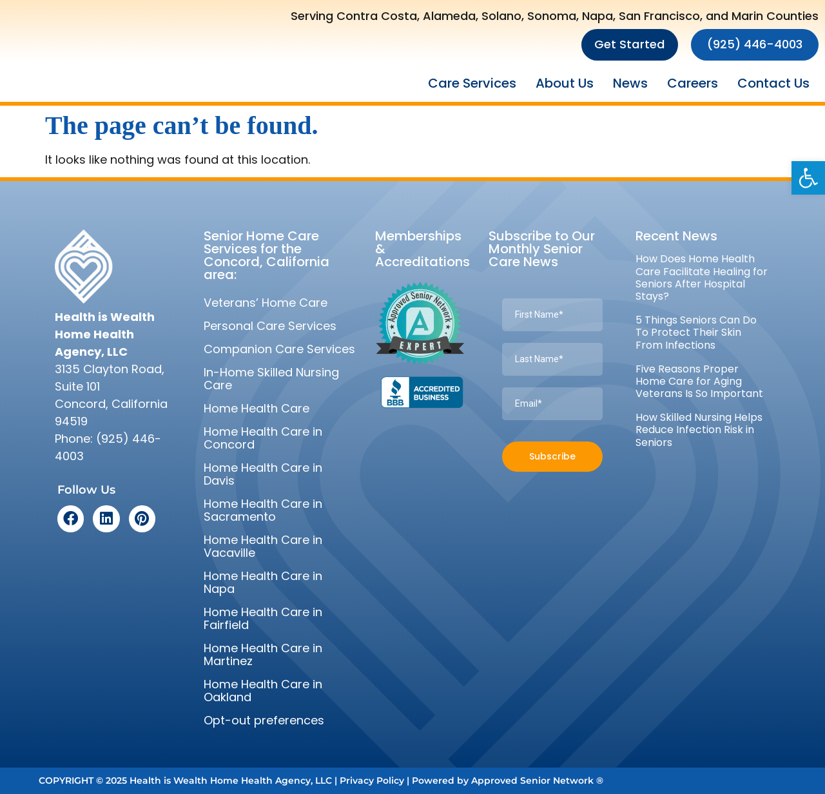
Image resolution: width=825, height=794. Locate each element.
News (630, 83)
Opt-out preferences (264, 720)
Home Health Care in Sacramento (263, 510)
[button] (808, 178)
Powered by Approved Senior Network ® (507, 780)
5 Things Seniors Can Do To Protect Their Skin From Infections (696, 332)
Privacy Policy (372, 780)
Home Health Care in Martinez (263, 654)
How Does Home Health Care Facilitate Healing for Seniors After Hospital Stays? (702, 277)
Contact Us (773, 83)
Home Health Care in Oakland (263, 690)
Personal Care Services (270, 326)
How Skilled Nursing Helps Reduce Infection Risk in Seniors (699, 429)
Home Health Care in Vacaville (263, 546)
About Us (565, 83)
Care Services (472, 83)
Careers (692, 83)
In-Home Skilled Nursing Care (271, 378)
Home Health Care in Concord (263, 437)
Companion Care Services (279, 349)
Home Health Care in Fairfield (263, 618)
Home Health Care (256, 408)
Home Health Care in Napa (263, 582)
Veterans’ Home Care (265, 303)
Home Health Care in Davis (263, 474)
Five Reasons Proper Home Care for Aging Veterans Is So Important (699, 381)
